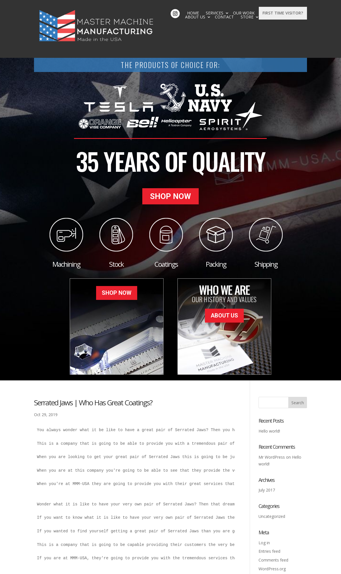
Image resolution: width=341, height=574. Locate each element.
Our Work (169, 13)
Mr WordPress (272, 427)
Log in (264, 512)
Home (118, 13)
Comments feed (273, 530)
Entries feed (269, 521)
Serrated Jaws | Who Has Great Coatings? (93, 372)
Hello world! (269, 401)
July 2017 (267, 460)
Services (140, 13)
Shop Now (170, 168)
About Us (197, 13)
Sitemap (154, 566)
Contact (225, 13)
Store (248, 13)
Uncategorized (272, 486)
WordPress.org (272, 538)
